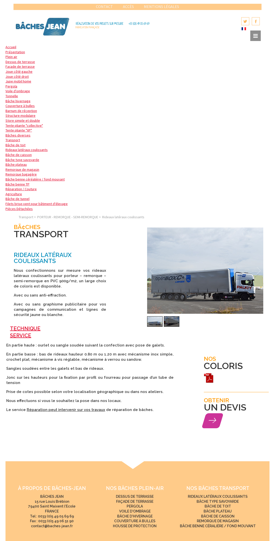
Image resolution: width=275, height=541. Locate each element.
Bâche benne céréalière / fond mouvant (35, 179)
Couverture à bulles (20, 106)
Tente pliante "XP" (18, 130)
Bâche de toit (15, 145)
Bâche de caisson (18, 154)
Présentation (15, 52)
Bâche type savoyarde (22, 160)
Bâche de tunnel (17, 198)
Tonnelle (11, 96)
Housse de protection (135, 526)
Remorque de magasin (22, 169)
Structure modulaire (20, 115)
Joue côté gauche (18, 71)
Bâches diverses (17, 135)
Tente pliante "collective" (24, 125)
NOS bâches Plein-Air (135, 488)
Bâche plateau (16, 164)
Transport (12, 140)
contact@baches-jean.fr (52, 526)
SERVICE (20, 335)
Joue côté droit (17, 76)
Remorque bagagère (21, 174)
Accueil (10, 47)
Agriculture (13, 194)
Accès (128, 6)
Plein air (11, 56)
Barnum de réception (21, 110)
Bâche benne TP (17, 184)
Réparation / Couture (21, 189)
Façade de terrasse (20, 66)
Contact (104, 6)
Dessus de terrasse (20, 62)
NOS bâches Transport (217, 488)
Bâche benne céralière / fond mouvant (218, 526)
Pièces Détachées (19, 208)
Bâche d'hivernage (135, 516)
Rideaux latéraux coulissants (26, 150)
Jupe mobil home (18, 81)
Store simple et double (22, 120)
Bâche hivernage (17, 101)
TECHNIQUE (25, 329)
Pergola (11, 86)
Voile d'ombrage (17, 91)
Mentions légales (161, 6)
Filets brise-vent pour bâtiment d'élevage (36, 204)
